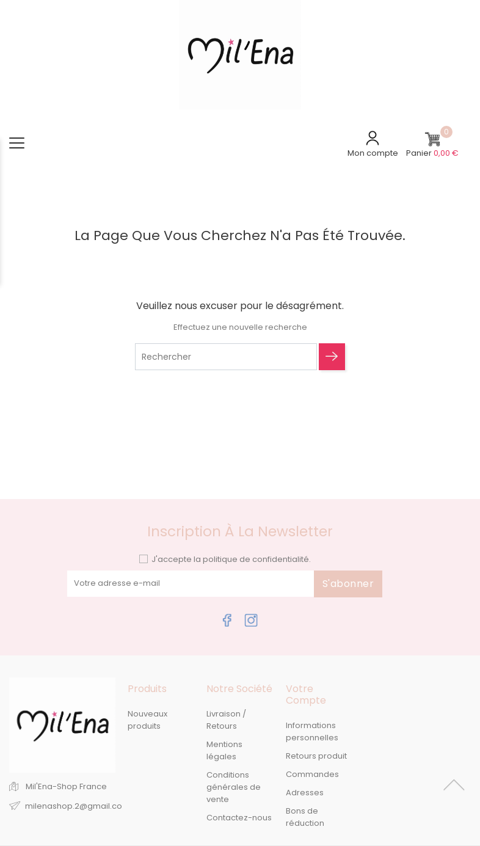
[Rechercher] (226, 356)
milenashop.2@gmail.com (77, 806)
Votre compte (306, 694)
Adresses (305, 792)
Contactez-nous (239, 817)
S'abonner (348, 584)
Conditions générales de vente (233, 787)
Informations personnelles (312, 731)
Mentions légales (224, 750)
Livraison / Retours (226, 720)
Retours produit (316, 756)
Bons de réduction (305, 817)
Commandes (312, 774)
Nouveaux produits (147, 720)
